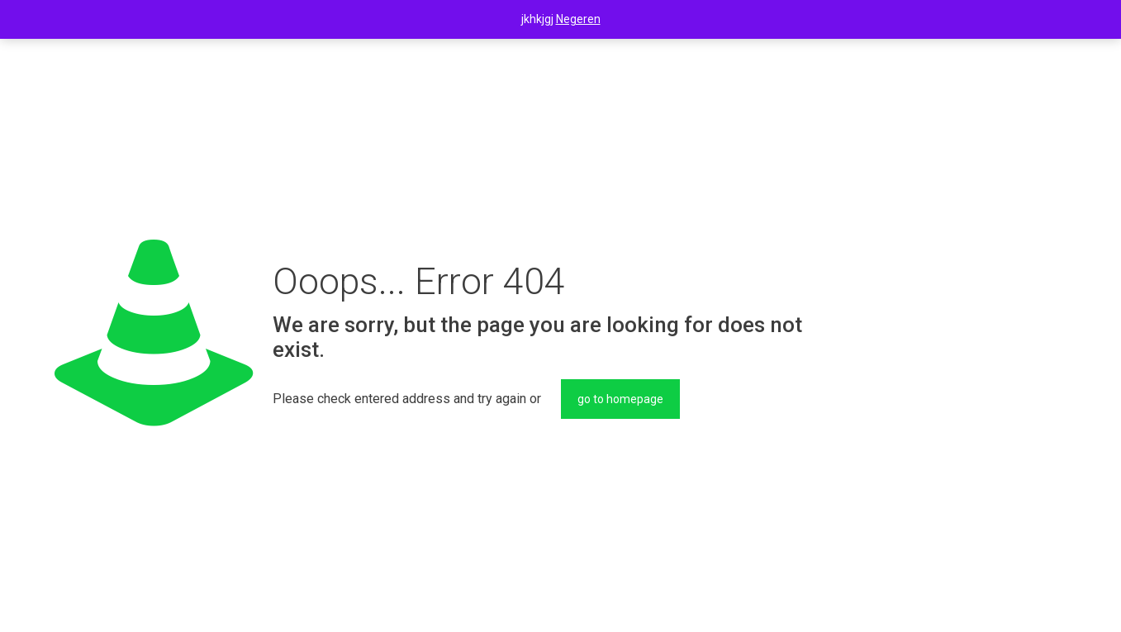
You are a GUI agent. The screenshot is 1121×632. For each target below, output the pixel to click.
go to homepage (620, 399)
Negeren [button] (578, 19)
